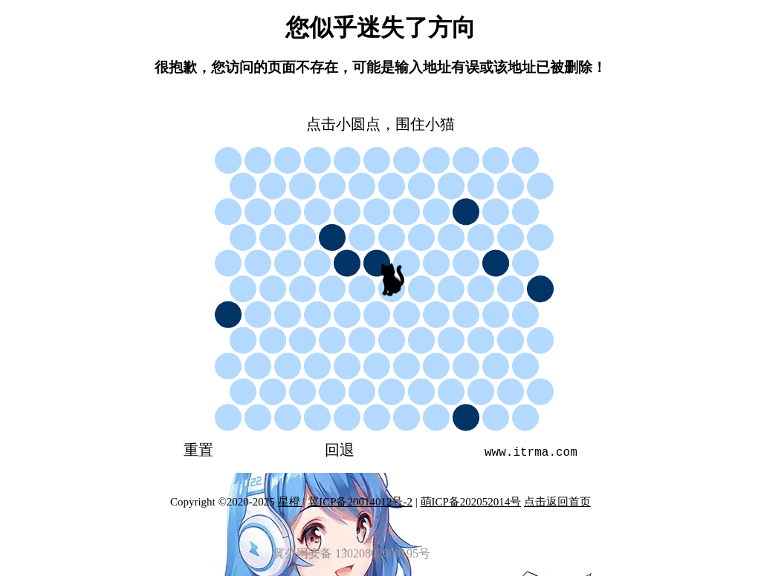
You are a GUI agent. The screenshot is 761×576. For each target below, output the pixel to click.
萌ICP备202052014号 (471, 502)
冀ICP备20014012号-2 (360, 502)
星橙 (290, 502)
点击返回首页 (557, 502)
